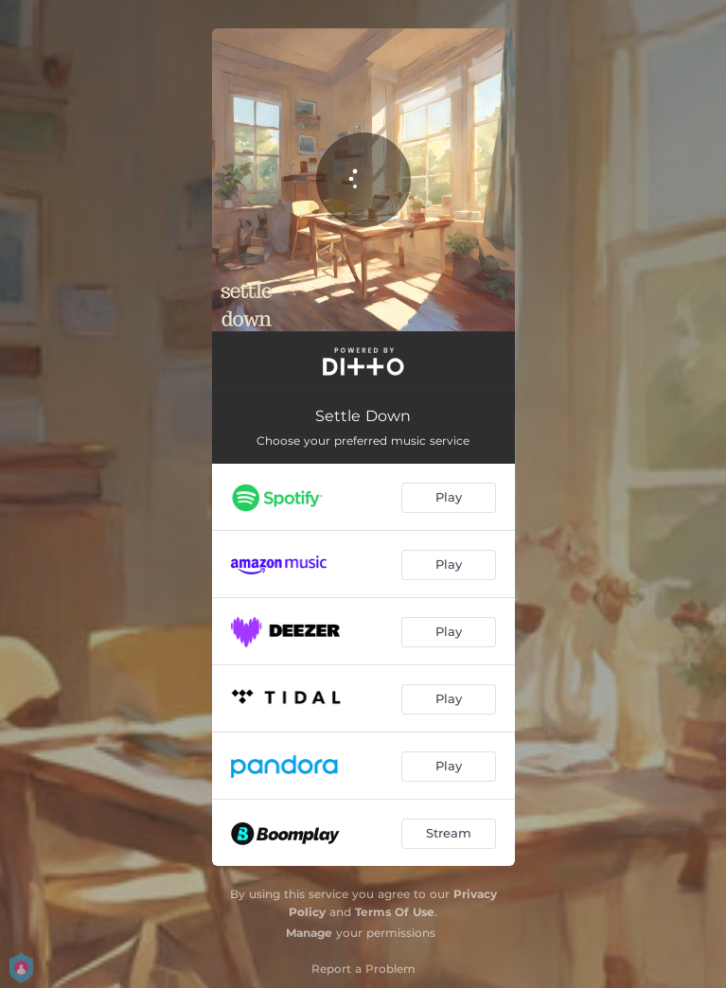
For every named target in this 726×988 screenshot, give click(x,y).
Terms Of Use (394, 912)
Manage (309, 933)
